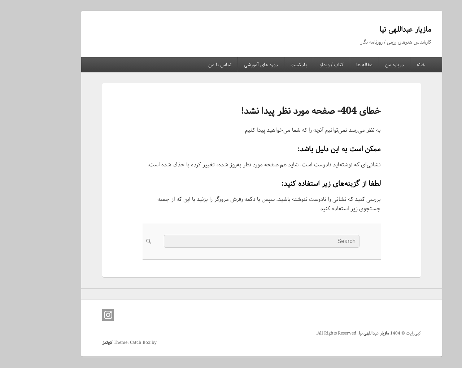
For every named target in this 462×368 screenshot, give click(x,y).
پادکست (268, 64)
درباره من (363, 64)
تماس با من (189, 64)
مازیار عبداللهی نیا (375, 29)
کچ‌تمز (76, 342)
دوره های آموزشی (230, 64)
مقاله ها (334, 64)
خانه (390, 64)
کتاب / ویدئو (301, 64)
